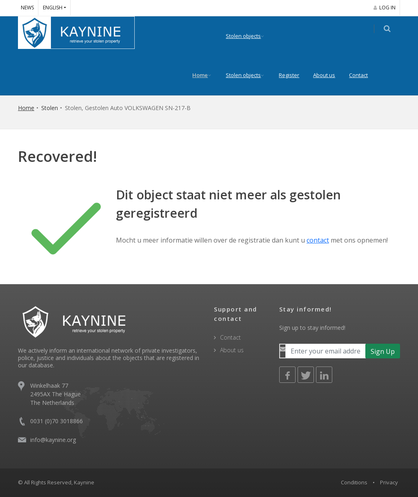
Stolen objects (248, 36)
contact (318, 240)
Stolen (49, 108)
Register (294, 75)
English (52, 7)
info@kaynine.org (53, 440)
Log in (385, 7)
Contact (363, 75)
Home (205, 75)
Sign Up (383, 351)
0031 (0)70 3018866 (56, 421)
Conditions (354, 482)
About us (329, 75)
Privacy (389, 482)
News (27, 7)
